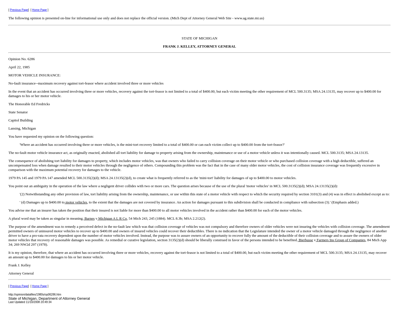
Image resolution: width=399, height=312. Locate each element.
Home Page (39, 9)
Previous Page (19, 9)
